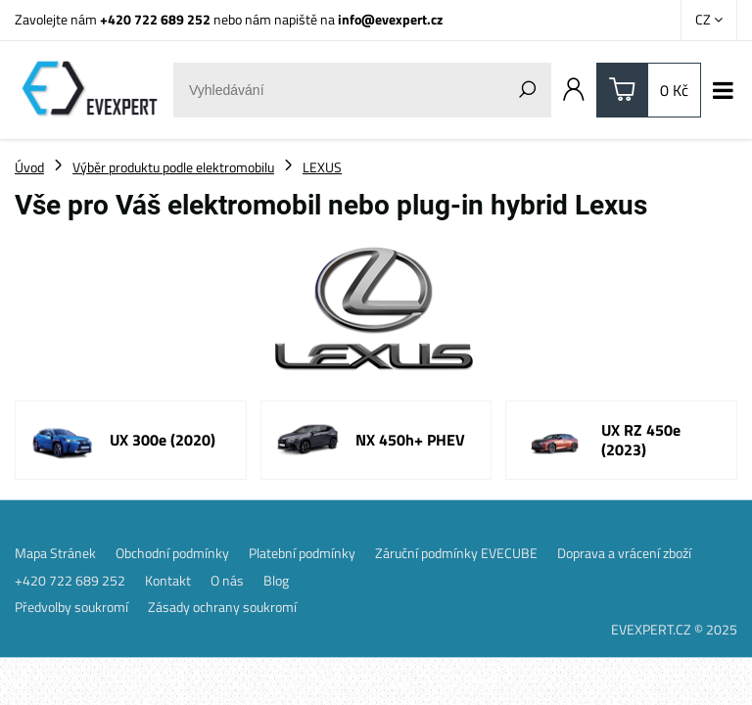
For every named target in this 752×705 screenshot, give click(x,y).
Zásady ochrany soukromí (222, 607)
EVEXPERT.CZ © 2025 (674, 629)
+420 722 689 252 (155, 19)
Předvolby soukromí (71, 607)
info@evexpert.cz (390, 19)
